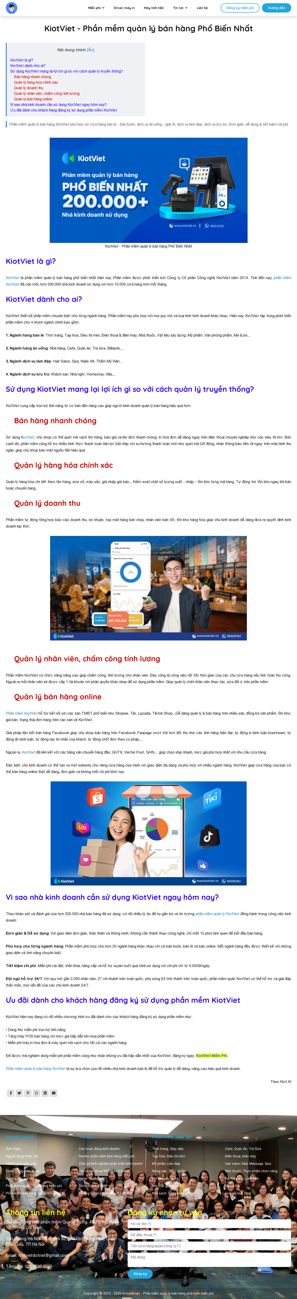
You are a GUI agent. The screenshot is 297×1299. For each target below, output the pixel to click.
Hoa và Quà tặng (238, 1193)
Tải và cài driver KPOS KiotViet (102, 1171)
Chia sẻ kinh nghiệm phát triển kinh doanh (110, 1163)
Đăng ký (140, 1274)
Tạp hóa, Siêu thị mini (168, 1156)
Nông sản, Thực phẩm (169, 1171)
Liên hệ (202, 8)
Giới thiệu (13, 1149)
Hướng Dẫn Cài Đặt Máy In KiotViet (106, 1193)
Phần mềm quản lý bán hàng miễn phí (34, 1186)
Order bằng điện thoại (22, 1171)
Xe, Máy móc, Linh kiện (242, 1178)
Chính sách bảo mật (21, 1163)
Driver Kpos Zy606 (93, 1186)
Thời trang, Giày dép (168, 1149)
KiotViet (12, 278)
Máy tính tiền (154, 8)
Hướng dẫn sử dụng (21, 1178)
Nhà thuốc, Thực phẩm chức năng (251, 1171)
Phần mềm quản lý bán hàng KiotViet (36, 1069)
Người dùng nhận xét (22, 1156)
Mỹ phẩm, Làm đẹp (166, 1163)
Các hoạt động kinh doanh (99, 1149)
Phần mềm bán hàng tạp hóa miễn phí (34, 1193)
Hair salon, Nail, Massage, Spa (248, 1163)
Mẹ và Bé (232, 1186)
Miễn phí (94, 8)
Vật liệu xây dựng (165, 1178)
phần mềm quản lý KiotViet (217, 914)
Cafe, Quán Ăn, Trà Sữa (243, 1149)
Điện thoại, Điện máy (240, 1156)
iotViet (28, 437)
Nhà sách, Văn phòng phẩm (173, 1193)
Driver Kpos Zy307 (93, 1178)
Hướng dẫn (276, 8)
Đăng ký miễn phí (240, 8)
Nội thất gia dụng (165, 1186)
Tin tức (178, 8)
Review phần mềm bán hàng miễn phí (107, 1156)
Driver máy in (124, 8)
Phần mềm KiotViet (22, 713)
